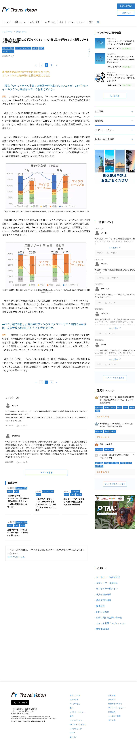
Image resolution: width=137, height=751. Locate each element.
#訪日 (79, 495)
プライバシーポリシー (117, 708)
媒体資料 (100, 606)
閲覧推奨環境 (102, 629)
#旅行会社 (75, 491)
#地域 (132, 408)
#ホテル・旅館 (8, 48)
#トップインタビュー (23, 48)
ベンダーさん (49, 22)
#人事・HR (109, 450)
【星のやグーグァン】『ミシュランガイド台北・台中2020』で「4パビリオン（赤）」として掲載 (46, 504)
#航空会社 (99, 431)
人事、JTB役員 (106, 444)
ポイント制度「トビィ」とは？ (111, 623)
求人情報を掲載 (103, 594)
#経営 (97, 411)
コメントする (46, 472)
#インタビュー (8, 51)
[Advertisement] (77, 9)
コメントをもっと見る (114, 378)
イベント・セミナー (76, 22)
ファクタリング (76, 729)
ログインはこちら (16, 557)
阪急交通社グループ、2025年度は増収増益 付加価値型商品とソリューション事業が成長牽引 (117, 400)
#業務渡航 (99, 466)
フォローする (22, 703)
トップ (7, 22)
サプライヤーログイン (107, 589)
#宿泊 (22, 525)
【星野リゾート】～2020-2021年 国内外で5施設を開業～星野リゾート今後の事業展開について (18, 501)
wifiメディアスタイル (78, 724)
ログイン (126, 13)
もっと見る (114, 96)
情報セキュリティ (115, 704)
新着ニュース (20, 22)
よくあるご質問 (114, 716)
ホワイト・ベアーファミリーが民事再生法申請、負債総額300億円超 (74, 502)
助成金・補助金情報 (104, 139)
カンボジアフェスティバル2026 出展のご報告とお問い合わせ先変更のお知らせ (121, 59)
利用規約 (111, 712)
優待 (91, 22)
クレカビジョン (76, 720)
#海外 (35, 48)
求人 (61, 22)
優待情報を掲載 (103, 600)
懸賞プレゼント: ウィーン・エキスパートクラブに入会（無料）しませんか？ (121, 78)
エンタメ (73, 737)
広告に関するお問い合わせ (109, 617)
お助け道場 (34, 22)
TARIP (72, 733)
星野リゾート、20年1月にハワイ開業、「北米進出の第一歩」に (17, 532)
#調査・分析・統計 (112, 463)
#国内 (41, 48)
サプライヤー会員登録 (107, 583)
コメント (105, 417)
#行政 (107, 408)
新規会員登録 (126, 6)
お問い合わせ (102, 612)
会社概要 (111, 695)
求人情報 (99, 111)
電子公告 (111, 720)
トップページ (7, 32)
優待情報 (99, 121)
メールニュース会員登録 (108, 577)
